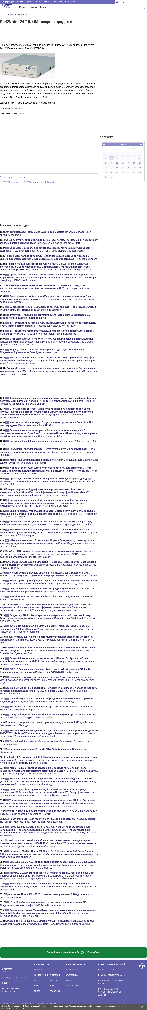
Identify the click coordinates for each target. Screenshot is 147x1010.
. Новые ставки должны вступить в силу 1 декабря (43, 503)
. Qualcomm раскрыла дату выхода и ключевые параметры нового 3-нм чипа (48, 565)
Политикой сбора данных (13, 1008)
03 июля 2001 (21, 14)
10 (111, 163)
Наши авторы (72, 970)
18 (117, 167)
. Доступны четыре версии (44, 492)
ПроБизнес (70, 1)
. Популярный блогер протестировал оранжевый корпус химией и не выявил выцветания (48, 360)
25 (117, 172)
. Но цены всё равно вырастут (45, 288)
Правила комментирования (112, 975)
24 (111, 172)
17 (111, 167)
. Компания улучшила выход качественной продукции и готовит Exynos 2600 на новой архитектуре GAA (47, 680)
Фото (29, 1)
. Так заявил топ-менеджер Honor (49, 854)
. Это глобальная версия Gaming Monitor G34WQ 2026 (47, 640)
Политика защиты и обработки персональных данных (111, 992)
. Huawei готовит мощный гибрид (48, 781)
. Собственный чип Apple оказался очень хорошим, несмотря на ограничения (47, 661)
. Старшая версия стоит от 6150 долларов (48, 532)
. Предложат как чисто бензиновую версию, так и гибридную (48, 913)
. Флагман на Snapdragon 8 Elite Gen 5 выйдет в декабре (48, 650)
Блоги (43, 7)
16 (106, 167)
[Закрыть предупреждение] (142, 1007)
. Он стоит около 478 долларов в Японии (48, 691)
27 (128, 172)
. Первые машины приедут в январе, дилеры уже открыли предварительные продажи (47, 803)
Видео (37, 991)
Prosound (58, 1)
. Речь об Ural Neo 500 (47, 481)
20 (128, 167)
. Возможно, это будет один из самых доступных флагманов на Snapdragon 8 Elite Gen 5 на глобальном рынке (47, 876)
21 (134, 167)
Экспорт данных (74, 986)
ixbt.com (38, 970)
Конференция (7, 1)
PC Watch (16, 108)
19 (123, 167)
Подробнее (93, 952)
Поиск (69, 980)
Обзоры (22, 7)
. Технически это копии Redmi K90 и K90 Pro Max (49, 471)
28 (134, 172)
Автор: (22, 113)
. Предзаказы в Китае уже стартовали (47, 629)
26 (123, 172)
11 (117, 163)
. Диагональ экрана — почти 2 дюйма (49, 371)
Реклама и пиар (106, 970)
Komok (38, 1)
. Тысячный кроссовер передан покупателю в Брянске (48, 401)
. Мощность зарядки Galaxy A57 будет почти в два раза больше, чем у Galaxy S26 (48, 865)
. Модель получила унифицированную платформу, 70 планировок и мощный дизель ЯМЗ (49, 733)
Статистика (71, 975)
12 (123, 163)
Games (20, 1)
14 (134, 163)
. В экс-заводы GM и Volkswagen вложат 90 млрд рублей (48, 514)
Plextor (23, 45)
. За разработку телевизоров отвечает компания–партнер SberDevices (48, 299)
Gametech (55, 975)
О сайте (5, 983)
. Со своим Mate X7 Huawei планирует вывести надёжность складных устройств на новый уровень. (48, 843)
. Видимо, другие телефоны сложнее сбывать (48, 543)
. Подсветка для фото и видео (48, 618)
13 (128, 163)
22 (140, 167)
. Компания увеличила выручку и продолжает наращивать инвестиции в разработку (49, 771)
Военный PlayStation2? (13, 177)
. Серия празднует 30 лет (48, 433)
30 (106, 177)
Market (47, 1)
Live (36, 980)
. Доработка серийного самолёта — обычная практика (47, 452)
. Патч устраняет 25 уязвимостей (48, 886)
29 (140, 172)
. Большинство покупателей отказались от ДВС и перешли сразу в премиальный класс (46, 607)
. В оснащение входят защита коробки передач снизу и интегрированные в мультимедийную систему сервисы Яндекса (49, 760)
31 (111, 177)
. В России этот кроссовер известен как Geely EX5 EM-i (45, 267)
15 (140, 163)
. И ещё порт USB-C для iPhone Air (48, 277)
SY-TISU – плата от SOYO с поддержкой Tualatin (27, 182)
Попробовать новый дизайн (65, 952)
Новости (33, 7)
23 (106, 172)
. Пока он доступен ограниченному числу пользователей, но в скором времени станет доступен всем (47, 342)
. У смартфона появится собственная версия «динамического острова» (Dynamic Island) (47, 792)
